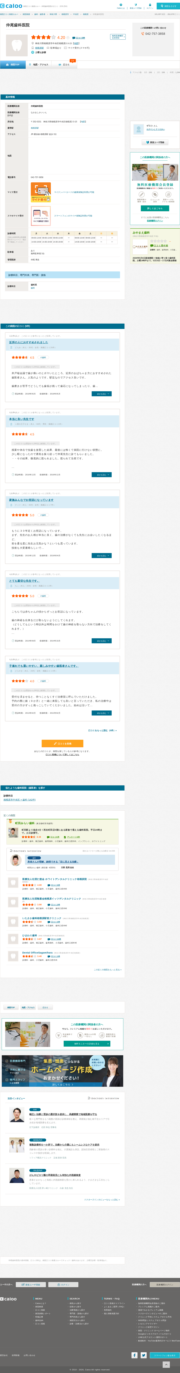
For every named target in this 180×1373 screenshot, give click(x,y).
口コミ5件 (55, 885)
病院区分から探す (77, 1320)
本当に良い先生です (21, 419)
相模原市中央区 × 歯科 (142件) (20, 799)
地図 (76, 43)
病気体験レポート (43, 1313)
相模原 (85, 14)
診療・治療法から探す (79, 1324)
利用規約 (108, 1310)
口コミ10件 (56, 939)
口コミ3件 (55, 922)
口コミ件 (80, 38)
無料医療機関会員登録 (117, 37)
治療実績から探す (77, 1310)
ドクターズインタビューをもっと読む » (102, 1200)
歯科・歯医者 (39, 14)
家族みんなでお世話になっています (31, 500)
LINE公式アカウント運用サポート (153, 1337)
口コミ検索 (40, 1310)
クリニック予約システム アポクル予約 (155, 1317)
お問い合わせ (29, 1355)
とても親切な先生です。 (24, 580)
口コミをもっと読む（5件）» (102, 730)
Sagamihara (37, 952)
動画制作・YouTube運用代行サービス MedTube (159, 1341)
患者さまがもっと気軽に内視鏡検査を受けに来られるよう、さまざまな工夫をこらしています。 (60, 1179)
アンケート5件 (73, 837)
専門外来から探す (77, 1317)
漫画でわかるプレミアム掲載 (150, 1310)
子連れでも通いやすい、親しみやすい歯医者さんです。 (44, 666)
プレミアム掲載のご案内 (148, 1307)
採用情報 (16, 1355)
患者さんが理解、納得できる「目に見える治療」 (53, 861)
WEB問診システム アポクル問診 (152, 1320)
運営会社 (4, 1355)
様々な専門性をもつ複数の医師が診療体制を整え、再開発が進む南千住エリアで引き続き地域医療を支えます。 (60, 1118)
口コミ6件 (55, 837)
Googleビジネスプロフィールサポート (155, 1334)
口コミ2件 (55, 905)
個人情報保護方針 (111, 1313)
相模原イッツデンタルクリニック (51, 898)
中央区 (76, 14)
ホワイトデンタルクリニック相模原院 (54, 879)
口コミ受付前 (161, 245)
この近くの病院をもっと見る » (108, 970)
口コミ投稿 (40, 1324)
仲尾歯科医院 (18, 25)
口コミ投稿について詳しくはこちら (62, 754)
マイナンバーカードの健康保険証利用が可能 (74, 192)
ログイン (150, 8)
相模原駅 (39, 48)
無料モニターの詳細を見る (87, 1044)
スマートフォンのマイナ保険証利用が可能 (73, 216)
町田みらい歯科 (25, 823)
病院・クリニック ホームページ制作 (154, 1331)
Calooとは (121, 8)
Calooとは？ (40, 1303)
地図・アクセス (28, 1007)
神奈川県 (53, 14)
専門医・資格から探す (79, 1313)
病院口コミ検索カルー (9, 14)
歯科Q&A (39, 1320)
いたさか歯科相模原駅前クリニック (42, 918)
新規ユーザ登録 (136, 8)
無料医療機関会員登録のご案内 (151, 1303)
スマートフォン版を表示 (164, 1355)
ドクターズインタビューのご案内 (152, 1313)
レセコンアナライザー (148, 1324)
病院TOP (11, 1007)
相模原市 (65, 14)
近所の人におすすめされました (28, 342)
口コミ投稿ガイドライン (114, 1303)
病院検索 (26, 14)
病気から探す (75, 1303)
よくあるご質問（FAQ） (114, 1307)
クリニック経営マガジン (148, 1327)
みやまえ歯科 (141, 232)
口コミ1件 (55, 956)
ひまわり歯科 (29, 935)
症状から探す (75, 1307)
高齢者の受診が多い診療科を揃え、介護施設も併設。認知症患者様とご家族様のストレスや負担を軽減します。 (60, 1148)
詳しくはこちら (155, 208)
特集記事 (39, 1317)
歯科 (33, 288)
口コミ (45, 1007)
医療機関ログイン (155, 221)
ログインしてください (155, 129)
